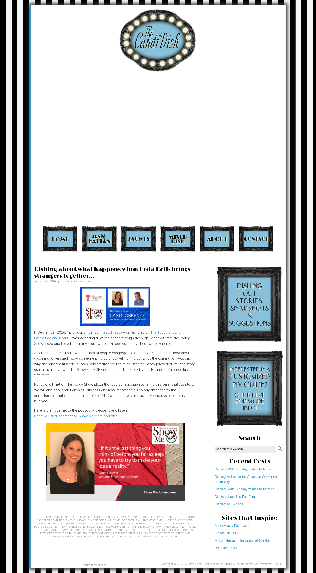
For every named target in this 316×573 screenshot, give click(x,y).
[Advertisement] (288, 91)
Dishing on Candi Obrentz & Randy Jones (69, 523)
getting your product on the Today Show (131, 523)
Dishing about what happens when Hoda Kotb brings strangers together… (112, 273)
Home (60, 239)
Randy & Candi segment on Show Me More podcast (75, 416)
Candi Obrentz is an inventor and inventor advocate (152, 520)
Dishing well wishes (229, 504)
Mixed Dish (177, 239)
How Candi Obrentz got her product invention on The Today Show (111, 526)
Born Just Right (226, 548)
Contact (256, 239)
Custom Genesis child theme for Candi (207, 564)
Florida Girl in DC (227, 533)
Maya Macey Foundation (232, 525)
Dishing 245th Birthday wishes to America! (245, 469)
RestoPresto (111, 332)
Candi (64, 281)
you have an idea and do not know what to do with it (139, 536)
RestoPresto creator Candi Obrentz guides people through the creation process (131, 530)
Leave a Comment (80, 281)
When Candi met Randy (81, 536)
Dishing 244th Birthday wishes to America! (245, 489)
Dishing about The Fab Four (235, 496)
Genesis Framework (246, 564)
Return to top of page (94, 564)
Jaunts (138, 239)
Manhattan (99, 239)
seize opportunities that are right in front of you (76, 533)
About (217, 239)
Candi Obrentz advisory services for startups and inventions (138, 517)
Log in (278, 564)
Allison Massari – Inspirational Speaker (243, 540)
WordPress (266, 564)
